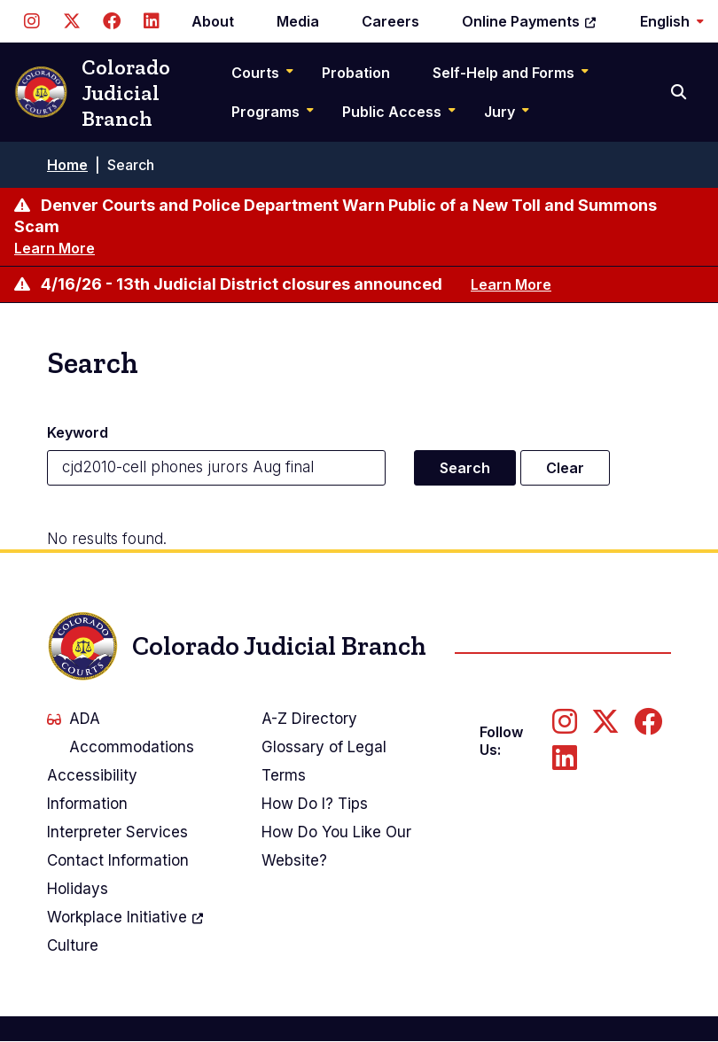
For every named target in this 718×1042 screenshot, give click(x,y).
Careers (390, 21)
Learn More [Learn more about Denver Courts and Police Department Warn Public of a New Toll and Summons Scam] (54, 248)
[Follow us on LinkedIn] (151, 21)
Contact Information (118, 860)
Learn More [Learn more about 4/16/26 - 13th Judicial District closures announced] (511, 284)
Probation (356, 73)
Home (67, 165)
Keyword (77, 432)
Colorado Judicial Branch (92, 92)
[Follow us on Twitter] (71, 21)
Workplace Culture (126, 928)
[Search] (680, 92)
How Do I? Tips (314, 804)
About (212, 21)
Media (298, 21)
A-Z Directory (309, 718)
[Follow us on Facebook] (111, 21)
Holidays (77, 889)
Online (529, 21)
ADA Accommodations (120, 733)
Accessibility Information (92, 789)
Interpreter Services (117, 832)
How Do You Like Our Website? (336, 846)
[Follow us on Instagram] (31, 21)
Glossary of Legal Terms (323, 761)
